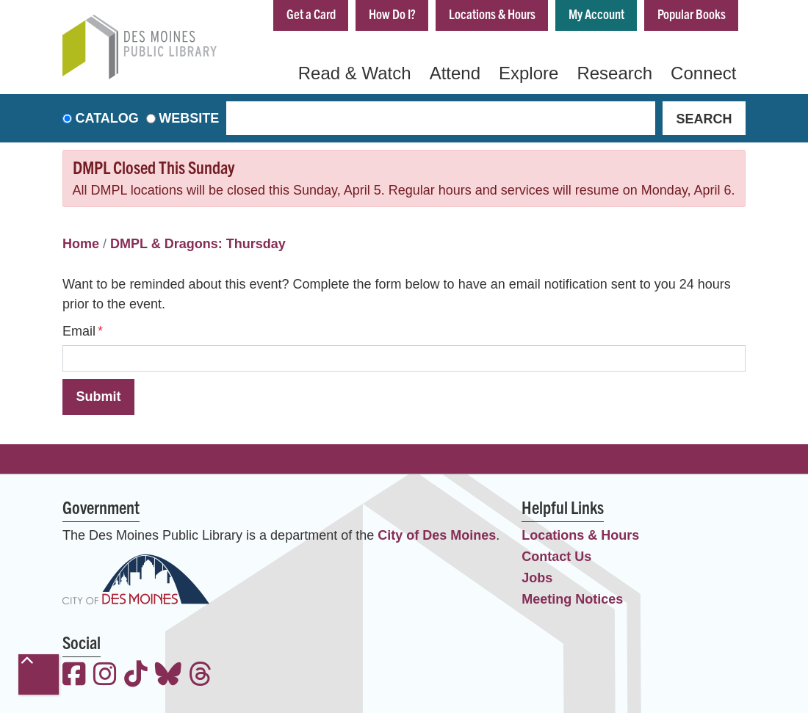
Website (189, 118)
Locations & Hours (492, 13)
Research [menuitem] (614, 73)
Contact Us (556, 556)
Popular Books (691, 13)
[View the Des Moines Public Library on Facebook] (74, 676)
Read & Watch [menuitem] (354, 73)
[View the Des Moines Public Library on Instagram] (105, 676)
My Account (596, 13)
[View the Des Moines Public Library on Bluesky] (168, 676)
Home (80, 243)
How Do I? (392, 13)
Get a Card (311, 13)
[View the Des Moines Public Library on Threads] (200, 676)
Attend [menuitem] (455, 73)
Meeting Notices (572, 599)
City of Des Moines (437, 535)
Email (78, 331)
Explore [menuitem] (528, 73)
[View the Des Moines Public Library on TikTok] (136, 676)
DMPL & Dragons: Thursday (198, 243)
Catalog (107, 118)
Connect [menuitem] (703, 73)
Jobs (537, 578)
